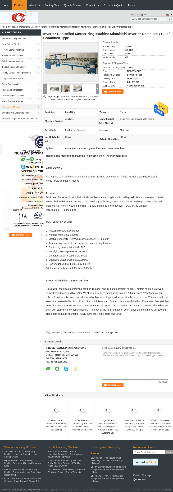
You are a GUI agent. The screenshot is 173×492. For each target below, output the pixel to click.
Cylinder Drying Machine (13, 95)
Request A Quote (113, 5)
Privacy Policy (7, 490)
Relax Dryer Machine (11, 84)
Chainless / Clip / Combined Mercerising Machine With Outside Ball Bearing (56, 425)
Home (5, 5)
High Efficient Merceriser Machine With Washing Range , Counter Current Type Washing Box (108, 426)
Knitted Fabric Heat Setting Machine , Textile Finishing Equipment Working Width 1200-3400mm (65, 463)
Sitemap (146, 475)
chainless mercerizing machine (106, 332)
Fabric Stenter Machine (12, 61)
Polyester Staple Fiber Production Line (19, 118)
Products (19, 5)
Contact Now (114, 91)
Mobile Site (139, 479)
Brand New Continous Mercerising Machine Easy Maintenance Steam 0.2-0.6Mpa (134, 425)
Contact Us (92, 5)
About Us (34, 5)
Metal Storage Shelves (12, 101)
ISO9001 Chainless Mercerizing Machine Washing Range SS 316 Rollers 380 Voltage (160, 425)
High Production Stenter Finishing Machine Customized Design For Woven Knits (23, 463)
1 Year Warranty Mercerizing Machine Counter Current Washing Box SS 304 (82, 425)
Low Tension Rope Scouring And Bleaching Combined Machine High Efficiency (107, 460)
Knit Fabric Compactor (12, 90)
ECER (168, 490)
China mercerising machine (27, 490)
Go (170, 19)
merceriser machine (81, 332)
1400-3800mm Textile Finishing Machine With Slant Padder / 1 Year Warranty (66, 470)
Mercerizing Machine (28, 27)
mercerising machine (61, 332)
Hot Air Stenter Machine (13, 50)
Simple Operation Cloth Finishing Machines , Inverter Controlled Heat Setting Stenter (20, 454)
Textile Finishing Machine (13, 67)
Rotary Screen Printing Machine (16, 73)
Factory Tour (52, 5)
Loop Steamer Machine (12, 78)
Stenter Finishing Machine (14, 38)
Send (168, 452)
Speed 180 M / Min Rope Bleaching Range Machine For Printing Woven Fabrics (107, 478)
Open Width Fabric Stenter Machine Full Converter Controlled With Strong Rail (22, 479)
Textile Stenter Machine (13, 55)
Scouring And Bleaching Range (16, 113)
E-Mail (136, 475)
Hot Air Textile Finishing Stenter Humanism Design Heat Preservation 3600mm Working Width (65, 454)
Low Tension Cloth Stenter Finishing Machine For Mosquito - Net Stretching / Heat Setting (22, 472)
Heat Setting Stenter (11, 44)
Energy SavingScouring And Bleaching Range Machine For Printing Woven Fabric (108, 469)
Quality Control (72, 5)
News (131, 5)
